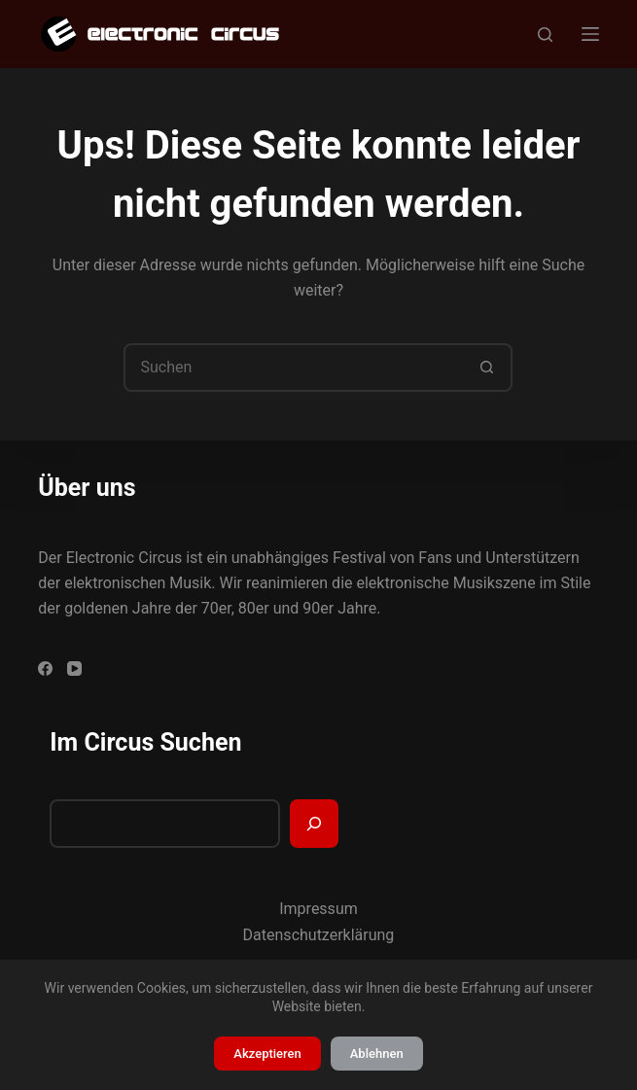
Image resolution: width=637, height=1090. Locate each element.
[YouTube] (74, 668)
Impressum (318, 908)
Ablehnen (377, 1053)
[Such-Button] (486, 367)
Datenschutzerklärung (319, 935)
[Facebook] (45, 668)
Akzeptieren (267, 1053)
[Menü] (590, 34)
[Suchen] (545, 34)
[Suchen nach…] (293, 367)
